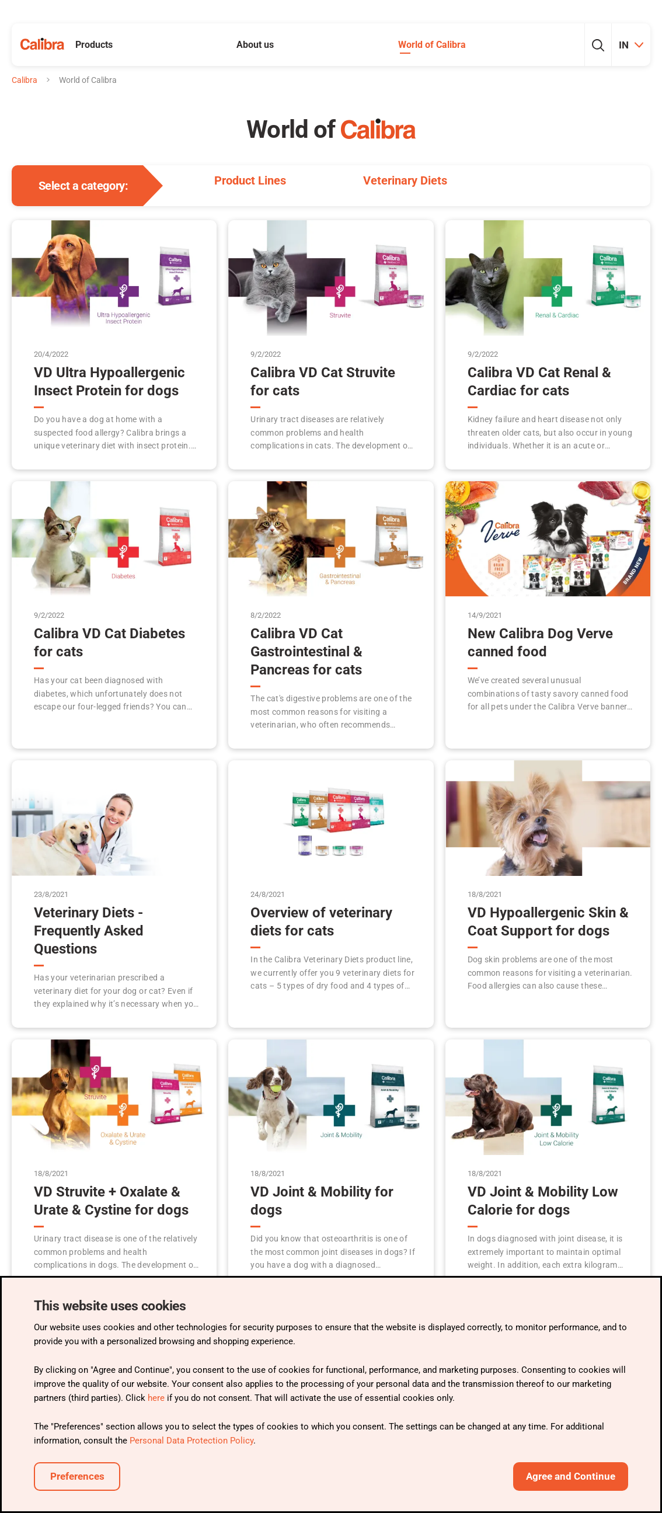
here (156, 1398)
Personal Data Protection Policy (191, 1440)
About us (255, 44)
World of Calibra (432, 44)
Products (94, 44)
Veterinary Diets (405, 180)
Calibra (24, 80)
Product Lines (250, 180)
